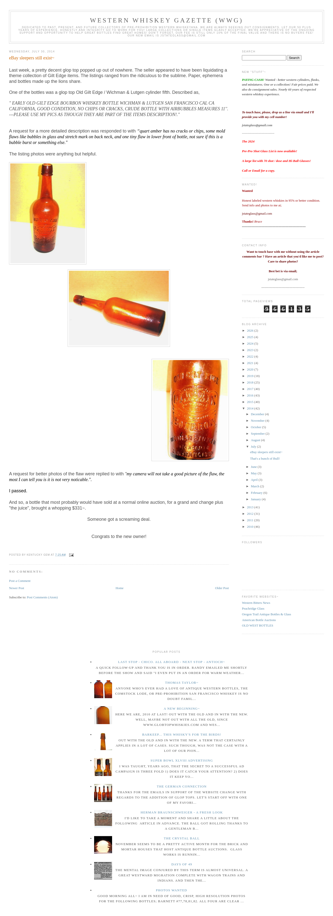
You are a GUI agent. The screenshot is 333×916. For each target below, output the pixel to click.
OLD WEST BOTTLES (257, 625)
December (258, 414)
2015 (250, 402)
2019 (250, 376)
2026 (250, 330)
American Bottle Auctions (259, 620)
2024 (250, 343)
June (254, 467)
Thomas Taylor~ (181, 682)
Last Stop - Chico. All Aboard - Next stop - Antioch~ (171, 662)
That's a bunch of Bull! (265, 458)
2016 (250, 395)
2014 (250, 408)
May (254, 473)
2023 (250, 350)
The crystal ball (182, 838)
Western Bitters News (256, 603)
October (256, 427)
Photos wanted (171, 890)
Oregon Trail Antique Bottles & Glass (266, 614)
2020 (250, 369)
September (258, 433)
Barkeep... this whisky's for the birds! (181, 734)
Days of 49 (181, 864)
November (258, 420)
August (256, 440)
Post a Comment (19, 581)
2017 (250, 389)
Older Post (222, 588)
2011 (250, 520)
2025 (250, 337)
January (256, 499)
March (255, 486)
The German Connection (182, 786)
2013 (250, 507)
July (254, 446)
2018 (250, 382)
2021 (250, 363)
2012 (250, 514)
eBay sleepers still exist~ (31, 57)
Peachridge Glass (253, 608)
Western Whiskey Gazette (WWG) (166, 20)
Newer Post (16, 588)
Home (120, 588)
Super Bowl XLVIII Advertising (182, 760)
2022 (250, 356)
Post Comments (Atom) (42, 597)
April (255, 480)
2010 (250, 526)
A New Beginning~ (182, 708)
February (257, 493)
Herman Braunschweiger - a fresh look (182, 812)
